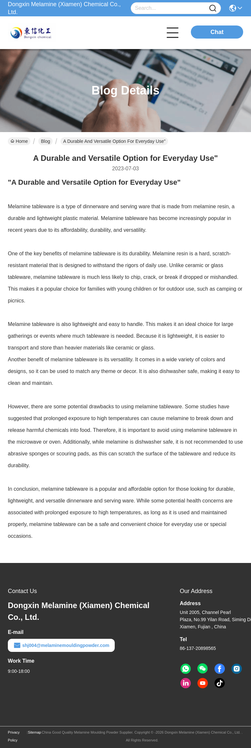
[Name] (213, 8)
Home (19, 141)
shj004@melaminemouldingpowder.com (61, 645)
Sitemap (34, 732)
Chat (217, 32)
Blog (45, 141)
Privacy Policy (14, 736)
